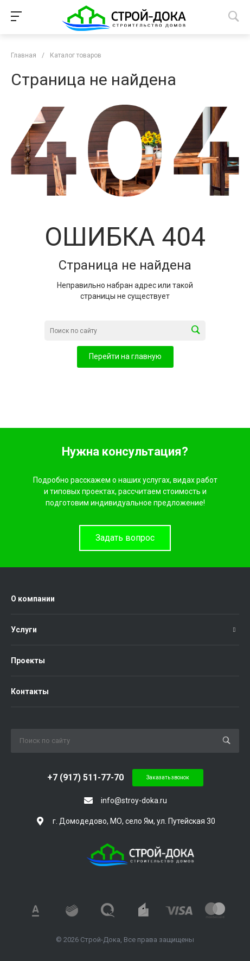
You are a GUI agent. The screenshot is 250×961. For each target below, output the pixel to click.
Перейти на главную (125, 356)
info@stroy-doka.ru (134, 800)
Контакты (30, 691)
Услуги (24, 629)
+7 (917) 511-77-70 (85, 777)
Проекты (28, 660)
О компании (33, 598)
